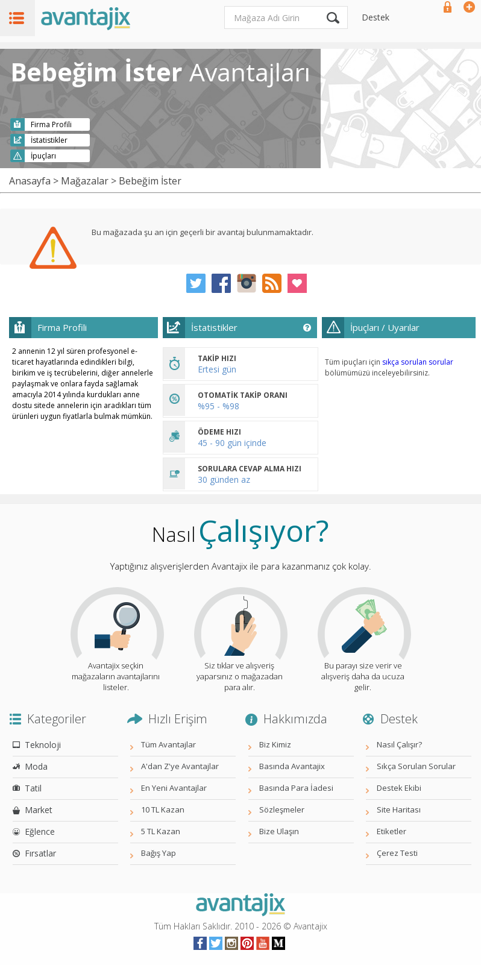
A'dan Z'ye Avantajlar (180, 766)
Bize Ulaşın (279, 831)
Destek (375, 17)
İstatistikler (49, 140)
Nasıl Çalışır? (399, 744)
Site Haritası (399, 809)
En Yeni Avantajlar (174, 787)
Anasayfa (30, 180)
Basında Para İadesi (296, 787)
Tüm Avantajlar (168, 744)
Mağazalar (84, 180)
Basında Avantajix (292, 766)
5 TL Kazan (160, 831)
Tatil (33, 788)
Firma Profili (51, 124)
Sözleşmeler (281, 809)
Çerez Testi (397, 852)
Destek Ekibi (399, 787)
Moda (36, 766)
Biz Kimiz (275, 744)
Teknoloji (43, 744)
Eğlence (40, 831)
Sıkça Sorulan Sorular (416, 766)
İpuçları (43, 156)
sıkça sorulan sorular (417, 362)
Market (38, 810)
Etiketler (391, 831)
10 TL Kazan (162, 809)
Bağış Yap (158, 852)
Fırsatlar (40, 853)
